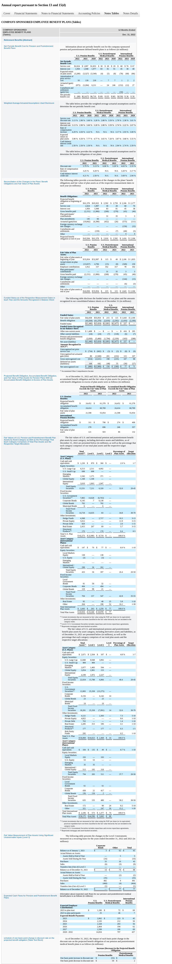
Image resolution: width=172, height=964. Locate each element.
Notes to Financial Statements (57, 13)
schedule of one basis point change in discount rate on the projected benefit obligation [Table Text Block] (29, 939)
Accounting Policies (89, 13)
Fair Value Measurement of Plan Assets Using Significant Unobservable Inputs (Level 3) (28, 836)
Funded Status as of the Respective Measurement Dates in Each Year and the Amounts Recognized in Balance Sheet (29, 299)
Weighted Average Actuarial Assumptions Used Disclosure (29, 103)
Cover (7, 13)
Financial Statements (25, 13)
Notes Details (130, 13)
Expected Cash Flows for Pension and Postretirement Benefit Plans (30, 897)
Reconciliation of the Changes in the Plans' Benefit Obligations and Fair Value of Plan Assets (26, 183)
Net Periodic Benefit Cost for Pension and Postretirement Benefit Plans (28, 47)
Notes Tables (111, 13)
